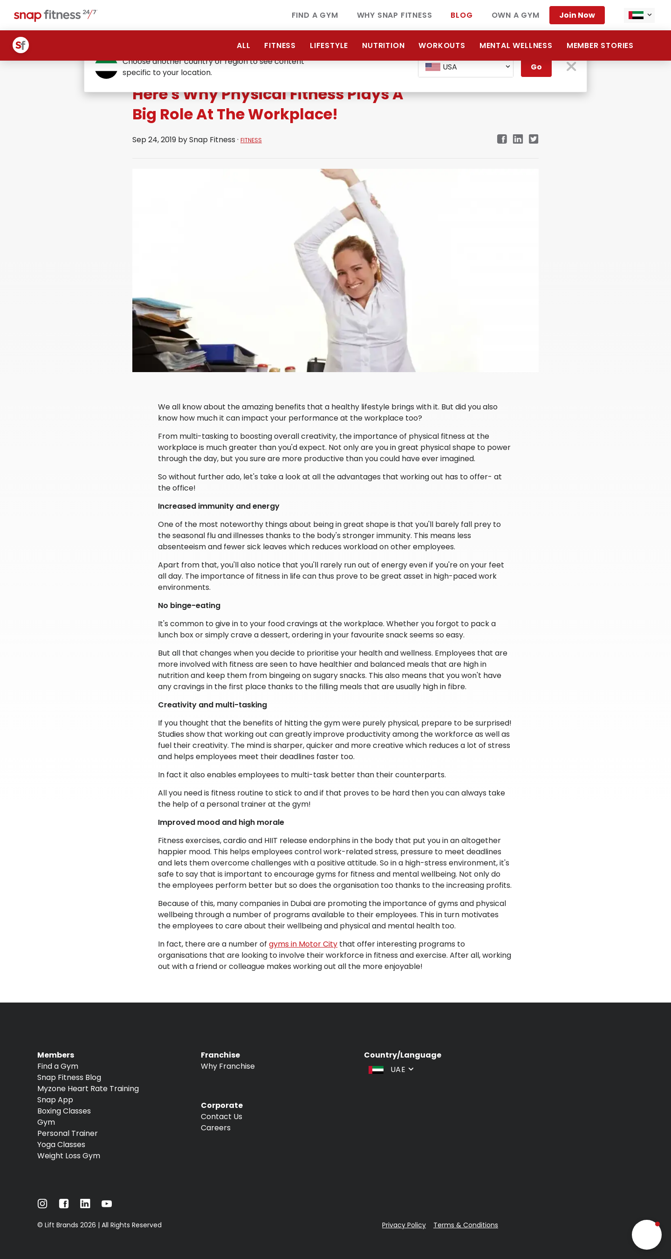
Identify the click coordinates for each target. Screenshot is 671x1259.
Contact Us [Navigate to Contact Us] (221, 1116)
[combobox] (639, 15)
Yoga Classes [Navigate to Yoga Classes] (61, 1144)
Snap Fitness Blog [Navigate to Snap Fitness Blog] (69, 1077)
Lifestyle (329, 45)
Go (536, 67)
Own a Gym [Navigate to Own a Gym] (516, 15)
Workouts (441, 45)
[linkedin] (518, 139)
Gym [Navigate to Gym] (46, 1122)
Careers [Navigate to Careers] (216, 1127)
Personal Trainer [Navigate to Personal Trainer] (67, 1133)
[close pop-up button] (571, 67)
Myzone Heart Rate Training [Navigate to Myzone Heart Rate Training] (88, 1088)
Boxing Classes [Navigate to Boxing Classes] (64, 1111)
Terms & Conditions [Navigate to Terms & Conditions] (465, 1225)
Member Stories (600, 45)
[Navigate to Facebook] (64, 1206)
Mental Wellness (516, 45)
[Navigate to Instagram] (42, 1206)
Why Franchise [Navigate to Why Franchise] (228, 1066)
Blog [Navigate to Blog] (461, 15)
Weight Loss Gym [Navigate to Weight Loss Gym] (68, 1155)
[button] (647, 1235)
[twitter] (534, 139)
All (243, 45)
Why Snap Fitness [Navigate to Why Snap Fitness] (394, 15)
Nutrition (383, 45)
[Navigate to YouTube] (107, 1206)
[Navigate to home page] (56, 19)
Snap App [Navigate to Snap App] (55, 1099)
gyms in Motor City (303, 944)
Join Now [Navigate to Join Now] (577, 15)
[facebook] (502, 139)
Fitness (280, 45)
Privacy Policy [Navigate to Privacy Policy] (404, 1225)
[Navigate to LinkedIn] (85, 1205)
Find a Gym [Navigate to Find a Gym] (315, 15)
